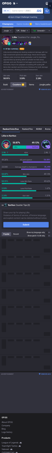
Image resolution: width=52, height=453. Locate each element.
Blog (4, 429)
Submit (26, 225)
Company (6, 425)
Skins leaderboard (43, 24)
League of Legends (10, 443)
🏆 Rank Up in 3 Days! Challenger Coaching (27, 17)
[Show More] (15, 3)
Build (5, 85)
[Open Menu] (47, 3)
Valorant (5, 449)
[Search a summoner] (39, 11)
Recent (16, 234)
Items (31, 85)
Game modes (24, 24)
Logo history (7, 432)
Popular (6, 234)
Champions (7, 24)
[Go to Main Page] (6, 3)
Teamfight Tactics (9, 446)
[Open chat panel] (50, 49)
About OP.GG (7, 422)
